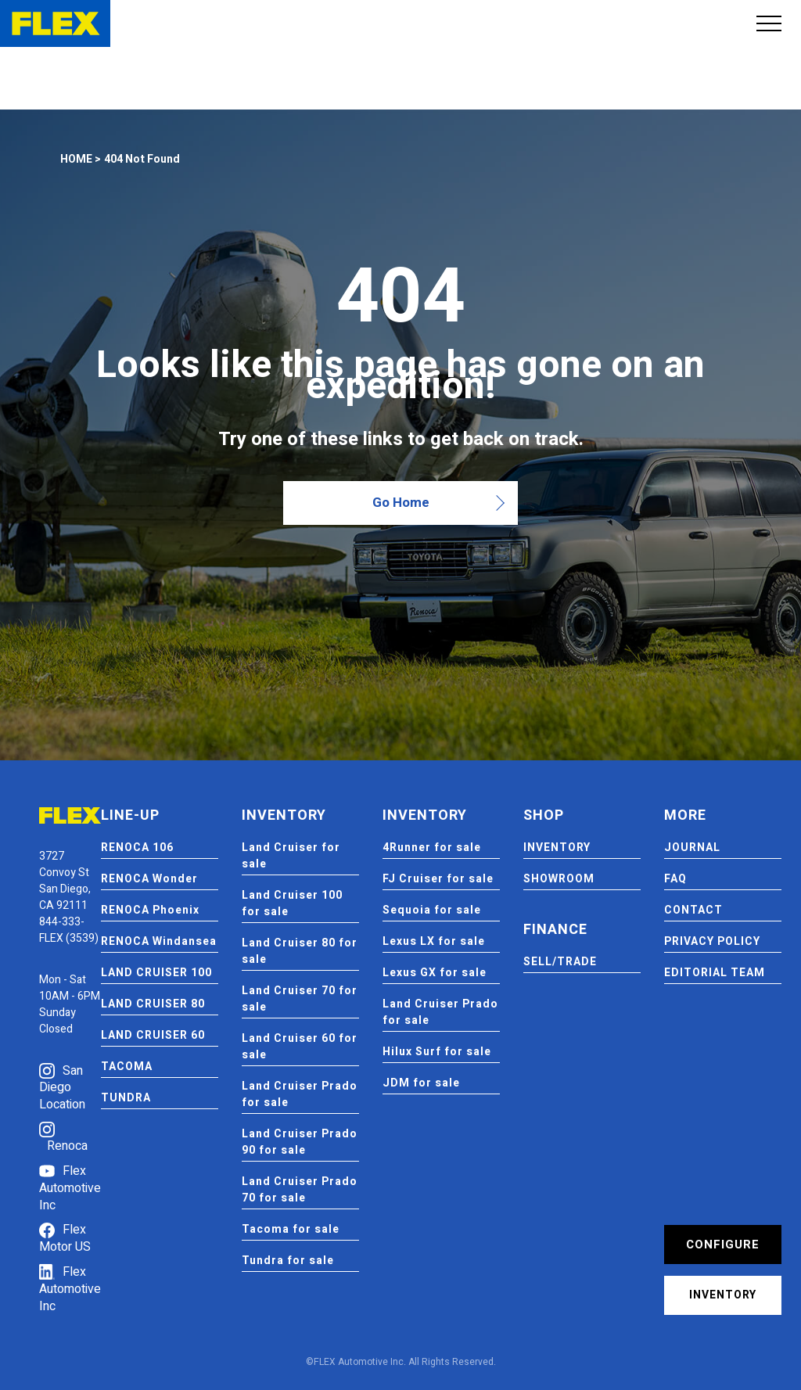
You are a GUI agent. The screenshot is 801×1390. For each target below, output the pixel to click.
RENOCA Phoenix (150, 910)
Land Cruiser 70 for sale (299, 998)
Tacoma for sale (290, 1229)
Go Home (400, 502)
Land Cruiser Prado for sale (299, 1094)
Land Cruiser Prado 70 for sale (299, 1189)
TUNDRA (126, 1098)
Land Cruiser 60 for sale (299, 1046)
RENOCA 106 (137, 847)
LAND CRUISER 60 (153, 1035)
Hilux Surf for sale (437, 1051)
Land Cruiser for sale (291, 855)
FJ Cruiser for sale (438, 879)
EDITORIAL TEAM (714, 972)
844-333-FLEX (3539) (69, 930)
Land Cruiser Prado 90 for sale (299, 1142)
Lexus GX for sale (435, 972)
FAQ (675, 879)
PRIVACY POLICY (712, 941)
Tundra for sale (288, 1260)
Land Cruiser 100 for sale (292, 903)
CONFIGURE (723, 1244)
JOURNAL (692, 847)
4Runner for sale (432, 847)
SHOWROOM (558, 879)
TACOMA (127, 1066)
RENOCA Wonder (149, 879)
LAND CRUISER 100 (156, 972)
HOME (76, 159)
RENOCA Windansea (159, 941)
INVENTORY (557, 847)
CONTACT (693, 910)
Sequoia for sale (432, 910)
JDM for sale (421, 1083)
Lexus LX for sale (434, 941)
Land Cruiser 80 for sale (299, 951)
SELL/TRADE (560, 962)
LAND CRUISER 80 (153, 1004)
